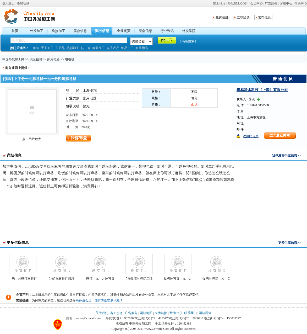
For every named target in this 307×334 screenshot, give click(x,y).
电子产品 (113, 48)
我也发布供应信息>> (286, 155)
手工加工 (47, 48)
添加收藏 (23, 3)
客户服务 (116, 313)
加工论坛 (219, 3)
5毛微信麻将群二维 (139, 278)
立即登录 (243, 17)
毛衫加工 (73, 48)
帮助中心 (300, 3)
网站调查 (205, 313)
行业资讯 (167, 31)
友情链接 (161, 313)
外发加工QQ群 (238, 3)
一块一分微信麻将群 (23, 278)
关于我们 (102, 313)
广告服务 (271, 3)
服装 (36, 48)
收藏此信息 (251, 136)
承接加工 (58, 31)
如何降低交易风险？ (109, 300)
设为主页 (8, 3)
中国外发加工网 (13, 59)
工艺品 (60, 48)
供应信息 (36, 59)
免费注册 (222, 17)
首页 (15, 31)
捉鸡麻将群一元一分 (178, 278)
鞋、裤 (85, 48)
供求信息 (102, 31)
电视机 (69, 59)
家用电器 (53, 59)
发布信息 (264, 17)
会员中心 (256, 3)
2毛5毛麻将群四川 (61, 278)
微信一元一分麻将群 (100, 278)
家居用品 (141, 48)
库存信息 (80, 31)
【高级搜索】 (188, 41)
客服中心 (286, 3)
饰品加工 (127, 48)
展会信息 (145, 31)
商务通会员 (83, 300)
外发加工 (36, 31)
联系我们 (190, 313)
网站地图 (146, 313)
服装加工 (98, 48)
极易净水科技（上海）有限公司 (262, 90)
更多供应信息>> (289, 243)
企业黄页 (123, 31)
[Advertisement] (274, 201)
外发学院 (189, 31)
